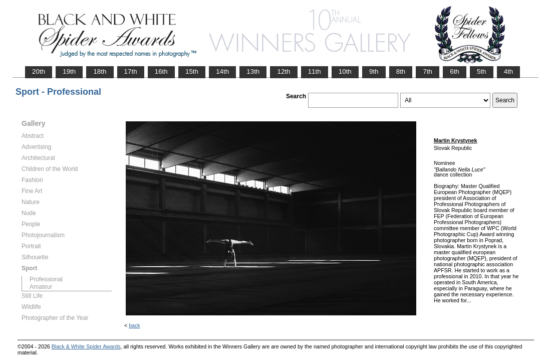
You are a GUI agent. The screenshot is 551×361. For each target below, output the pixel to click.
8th (401, 71)
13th (253, 71)
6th (454, 71)
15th (192, 71)
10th (345, 71)
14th (222, 71)
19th (69, 71)
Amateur (41, 286)
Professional (46, 279)
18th (100, 71)
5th (481, 71)
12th (283, 71)
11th (315, 71)
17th (131, 71)
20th (39, 71)
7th (427, 71)
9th (374, 71)
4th (508, 71)
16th (161, 71)
